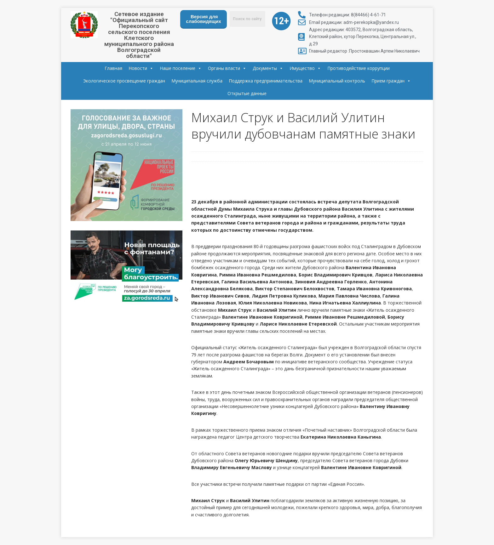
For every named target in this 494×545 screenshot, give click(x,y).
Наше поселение (181, 68)
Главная (113, 68)
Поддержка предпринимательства (265, 81)
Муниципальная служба (196, 81)
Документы (268, 68)
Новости (141, 68)
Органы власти (227, 68)
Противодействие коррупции (358, 68)
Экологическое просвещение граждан (124, 81)
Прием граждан (391, 81)
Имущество (305, 68)
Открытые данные (247, 93)
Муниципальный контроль (337, 81)
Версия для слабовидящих (203, 19)
